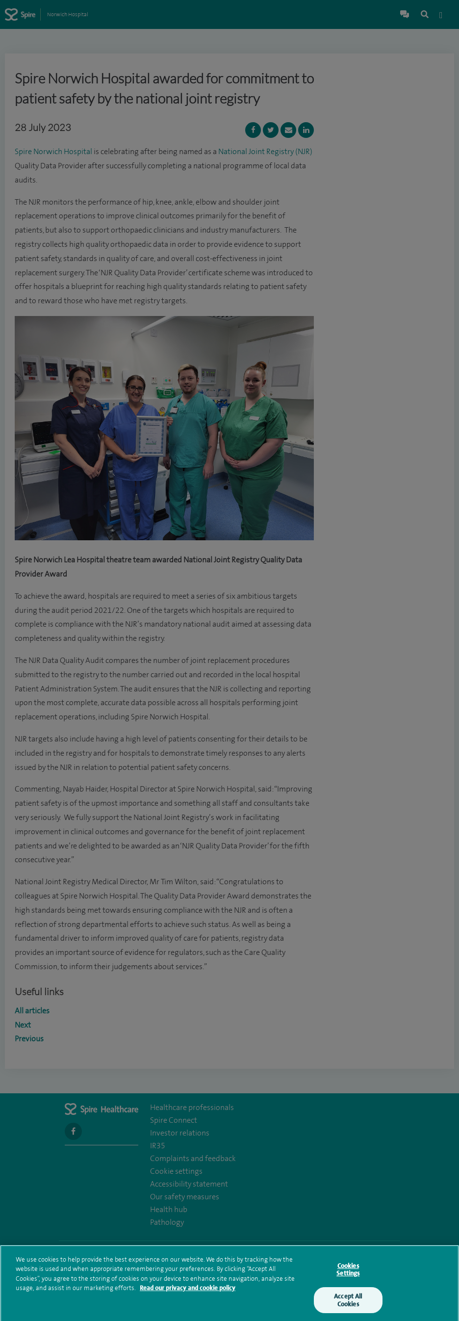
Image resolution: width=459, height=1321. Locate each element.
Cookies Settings (347, 1272)
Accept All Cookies (348, 1303)
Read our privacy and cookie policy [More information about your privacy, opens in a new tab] (187, 1291)
